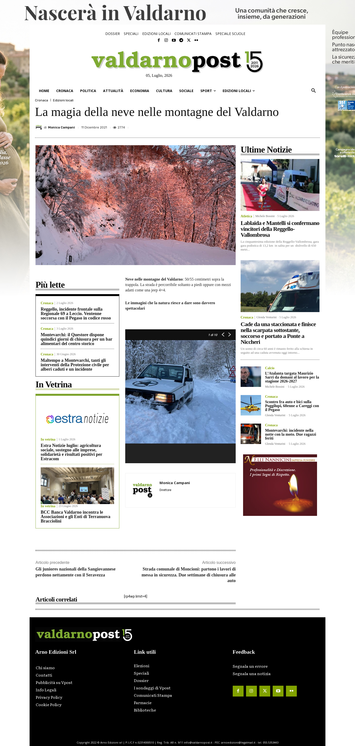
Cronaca (41, 100)
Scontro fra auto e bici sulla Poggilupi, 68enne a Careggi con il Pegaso (292, 406)
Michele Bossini (265, 216)
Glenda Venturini (266, 317)
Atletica (246, 216)
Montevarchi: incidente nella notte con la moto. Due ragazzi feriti (290, 434)
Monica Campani (61, 127)
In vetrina (48, 439)
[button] (314, 91)
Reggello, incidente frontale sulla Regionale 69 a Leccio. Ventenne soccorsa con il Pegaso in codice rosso (76, 313)
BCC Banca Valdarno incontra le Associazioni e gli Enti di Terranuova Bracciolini (75, 517)
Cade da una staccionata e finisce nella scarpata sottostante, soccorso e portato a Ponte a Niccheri (278, 333)
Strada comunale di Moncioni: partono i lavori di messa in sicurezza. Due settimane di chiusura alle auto (189, 575)
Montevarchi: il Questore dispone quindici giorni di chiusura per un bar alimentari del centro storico (76, 339)
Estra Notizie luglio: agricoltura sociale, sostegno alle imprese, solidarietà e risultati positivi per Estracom (71, 452)
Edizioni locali (63, 100)
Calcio (269, 368)
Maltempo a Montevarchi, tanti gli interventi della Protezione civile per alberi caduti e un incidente (75, 365)
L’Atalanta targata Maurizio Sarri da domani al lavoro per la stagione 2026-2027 (292, 377)
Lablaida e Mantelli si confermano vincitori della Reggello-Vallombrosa (280, 229)
